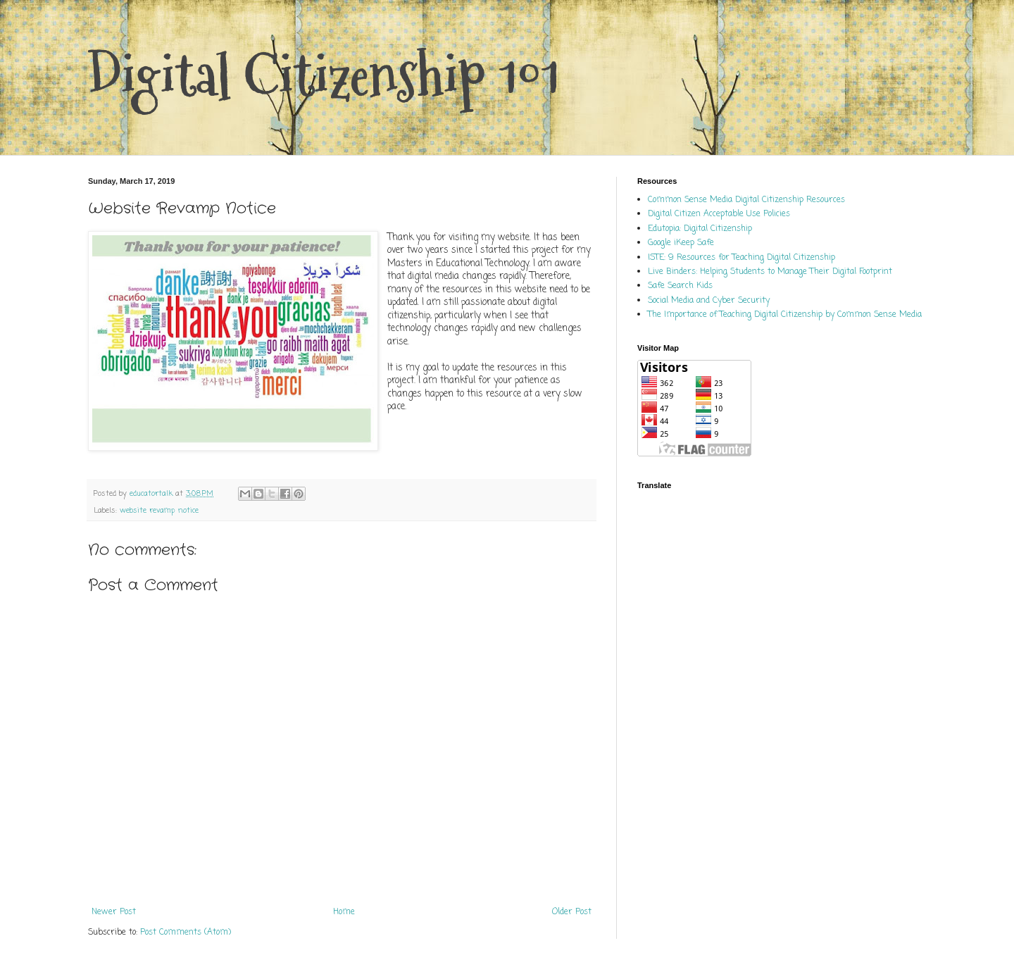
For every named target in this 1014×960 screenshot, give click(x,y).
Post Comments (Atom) (185, 932)
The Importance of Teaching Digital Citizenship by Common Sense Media (785, 314)
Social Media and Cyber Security (709, 300)
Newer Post (114, 912)
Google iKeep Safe (681, 243)
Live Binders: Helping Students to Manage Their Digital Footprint (770, 272)
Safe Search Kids (680, 286)
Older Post (572, 912)
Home (344, 912)
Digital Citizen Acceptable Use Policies (719, 214)
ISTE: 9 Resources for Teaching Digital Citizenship (741, 257)
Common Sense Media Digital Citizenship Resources (746, 200)
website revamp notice (159, 510)
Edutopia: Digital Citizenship (700, 229)
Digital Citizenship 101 (324, 76)
